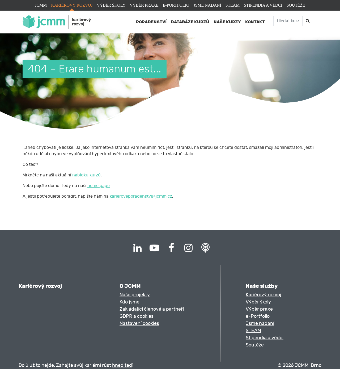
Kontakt (255, 21)
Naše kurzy (227, 21)
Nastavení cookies (139, 323)
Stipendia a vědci (263, 5)
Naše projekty (135, 295)
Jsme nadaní (207, 5)
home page (98, 185)
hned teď (122, 365)
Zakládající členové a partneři (152, 309)
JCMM (41, 5)
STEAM (233, 5)
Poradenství (151, 21)
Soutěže (296, 5)
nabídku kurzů (86, 175)
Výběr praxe (144, 5)
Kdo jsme (129, 302)
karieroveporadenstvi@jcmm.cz (141, 196)
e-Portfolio (176, 5)
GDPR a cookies (137, 316)
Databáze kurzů (190, 21)
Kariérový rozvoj (71, 5)
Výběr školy (111, 5)
